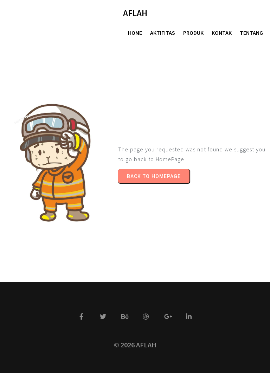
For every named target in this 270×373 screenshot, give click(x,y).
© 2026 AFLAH (135, 344)
